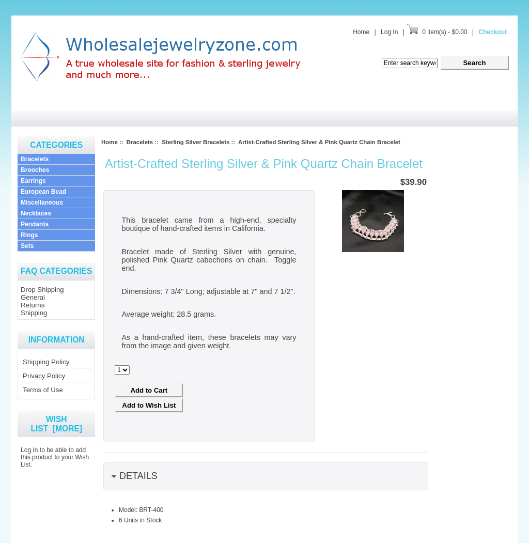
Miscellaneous (42, 202)
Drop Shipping (42, 289)
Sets (27, 246)
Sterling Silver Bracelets (195, 142)
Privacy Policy (44, 376)
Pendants (35, 224)
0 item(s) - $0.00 (444, 32)
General (33, 297)
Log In (389, 32)
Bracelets (35, 159)
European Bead (43, 191)
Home (361, 32)
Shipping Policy (46, 362)
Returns (32, 305)
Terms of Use (43, 390)
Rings (29, 235)
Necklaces (36, 213)
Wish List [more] (56, 424)
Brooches (35, 170)
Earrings (33, 180)
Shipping (34, 313)
